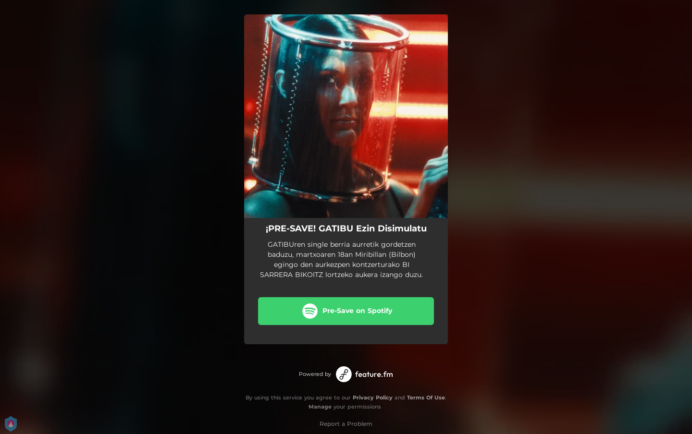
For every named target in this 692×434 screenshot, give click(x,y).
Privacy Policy (373, 397)
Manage (320, 406)
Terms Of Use (426, 397)
